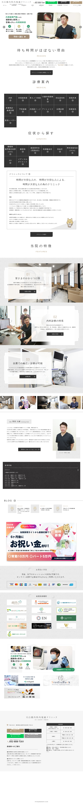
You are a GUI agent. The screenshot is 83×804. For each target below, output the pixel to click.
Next (79, 26)
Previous (3, 26)
